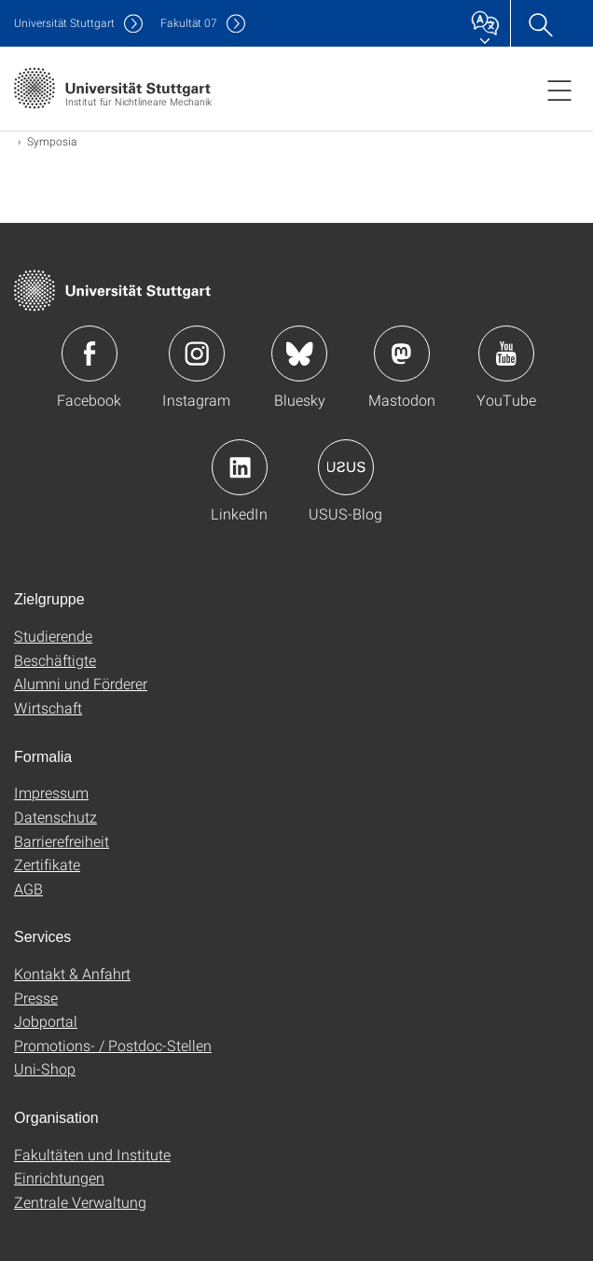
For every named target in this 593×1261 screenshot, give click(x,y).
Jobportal (45, 1021)
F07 (188, 23)
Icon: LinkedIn (240, 467)
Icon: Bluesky (299, 353)
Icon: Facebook (89, 353)
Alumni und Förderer (80, 683)
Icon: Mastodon (402, 353)
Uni (64, 23)
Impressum (51, 792)
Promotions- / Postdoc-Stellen (113, 1045)
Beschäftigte (55, 660)
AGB (28, 888)
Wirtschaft (48, 707)
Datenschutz (55, 816)
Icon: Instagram (197, 353)
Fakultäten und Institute (92, 1154)
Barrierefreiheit (61, 841)
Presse (36, 997)
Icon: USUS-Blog (346, 467)
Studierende (53, 635)
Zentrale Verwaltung (80, 1202)
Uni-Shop (45, 1068)
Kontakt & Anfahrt (72, 973)
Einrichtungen (59, 1177)
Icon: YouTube (506, 353)
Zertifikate (47, 864)
